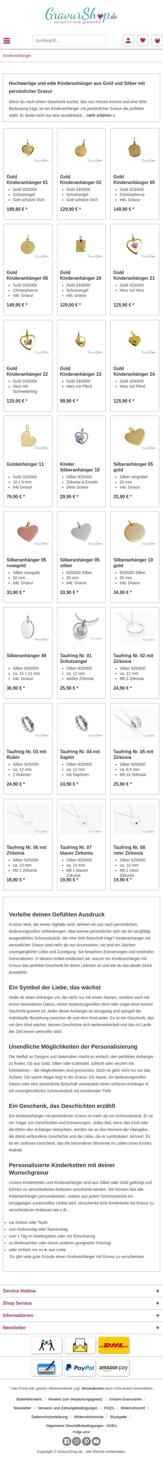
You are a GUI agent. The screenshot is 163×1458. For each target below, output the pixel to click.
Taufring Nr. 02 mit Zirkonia (133, 658)
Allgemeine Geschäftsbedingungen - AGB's (81, 1426)
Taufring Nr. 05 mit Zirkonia (133, 754)
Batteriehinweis (29, 1399)
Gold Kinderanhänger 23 (80, 371)
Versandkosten (93, 1388)
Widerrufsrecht (133, 1408)
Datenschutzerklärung (50, 1417)
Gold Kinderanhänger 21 (134, 275)
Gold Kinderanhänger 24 (134, 371)
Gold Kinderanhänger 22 (27, 371)
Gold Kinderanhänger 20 (80, 275)
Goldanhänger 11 (25, 464)
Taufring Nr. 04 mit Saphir (80, 754)
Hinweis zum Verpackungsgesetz (75, 1399)
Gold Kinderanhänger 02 (80, 179)
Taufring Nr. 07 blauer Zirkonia (76, 850)
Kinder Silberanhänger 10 (80, 467)
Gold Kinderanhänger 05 (134, 179)
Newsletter (22, 1408)
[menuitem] (8, 40)
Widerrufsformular (89, 1417)
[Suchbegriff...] (69, 40)
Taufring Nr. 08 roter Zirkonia (129, 850)
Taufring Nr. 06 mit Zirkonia (26, 850)
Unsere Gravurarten (125, 1399)
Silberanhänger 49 (26, 655)
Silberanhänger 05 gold (133, 467)
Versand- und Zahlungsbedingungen (68, 1408)
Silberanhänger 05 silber (80, 563)
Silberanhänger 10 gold (133, 563)
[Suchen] (100, 40)
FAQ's (109, 1408)
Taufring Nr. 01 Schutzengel (76, 658)
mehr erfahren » (101, 115)
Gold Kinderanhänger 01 (27, 179)
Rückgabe (118, 1417)
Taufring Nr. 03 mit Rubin (26, 754)
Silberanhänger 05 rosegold (26, 563)
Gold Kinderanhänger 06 (27, 275)
